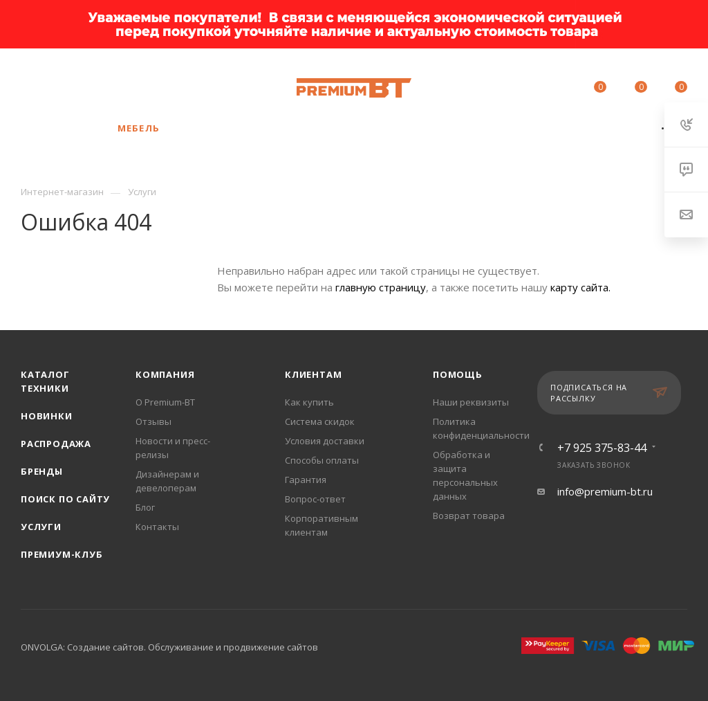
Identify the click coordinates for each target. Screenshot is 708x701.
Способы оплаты (322, 460)
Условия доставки (324, 441)
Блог (145, 507)
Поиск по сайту (65, 499)
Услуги (41, 526)
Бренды (42, 471)
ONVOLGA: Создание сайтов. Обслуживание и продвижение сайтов (169, 647)
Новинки (47, 416)
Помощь (458, 374)
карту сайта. (580, 287)
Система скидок (320, 421)
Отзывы (153, 421)
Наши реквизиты (471, 402)
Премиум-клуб (62, 554)
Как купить (309, 402)
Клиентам (313, 374)
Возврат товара (469, 515)
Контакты (157, 526)
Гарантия (305, 479)
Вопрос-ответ (315, 499)
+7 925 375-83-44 (141, 81)
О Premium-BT (165, 402)
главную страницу (380, 287)
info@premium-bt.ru (605, 491)
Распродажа (56, 443)
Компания (165, 374)
